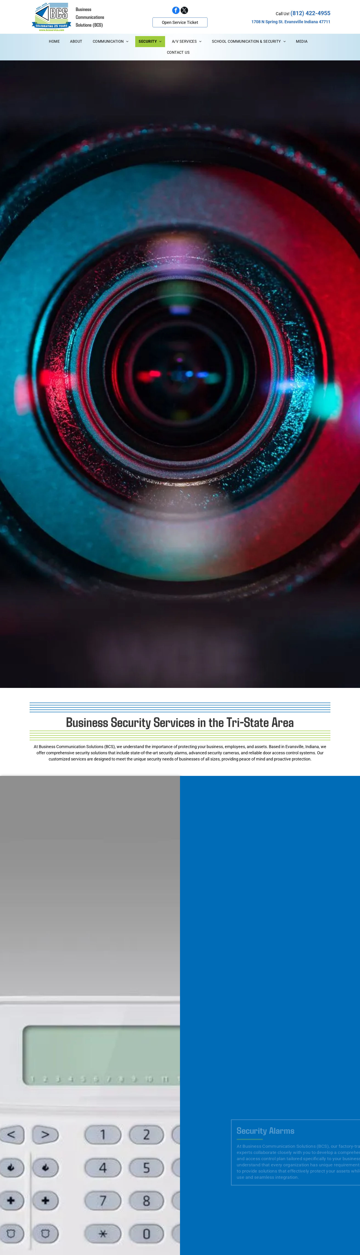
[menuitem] (56, 41)
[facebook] (176, 11)
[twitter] (184, 11)
